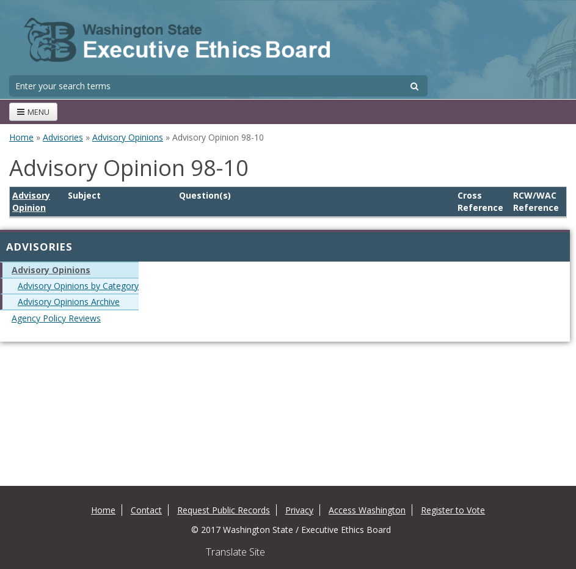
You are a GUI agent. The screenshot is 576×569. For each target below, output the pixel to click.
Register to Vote (453, 510)
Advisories (63, 137)
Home (21, 137)
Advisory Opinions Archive (69, 301)
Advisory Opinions (127, 137)
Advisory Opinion (31, 201)
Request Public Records (223, 510)
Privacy (299, 510)
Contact (146, 510)
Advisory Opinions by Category (78, 286)
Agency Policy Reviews (56, 318)
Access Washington (367, 510)
